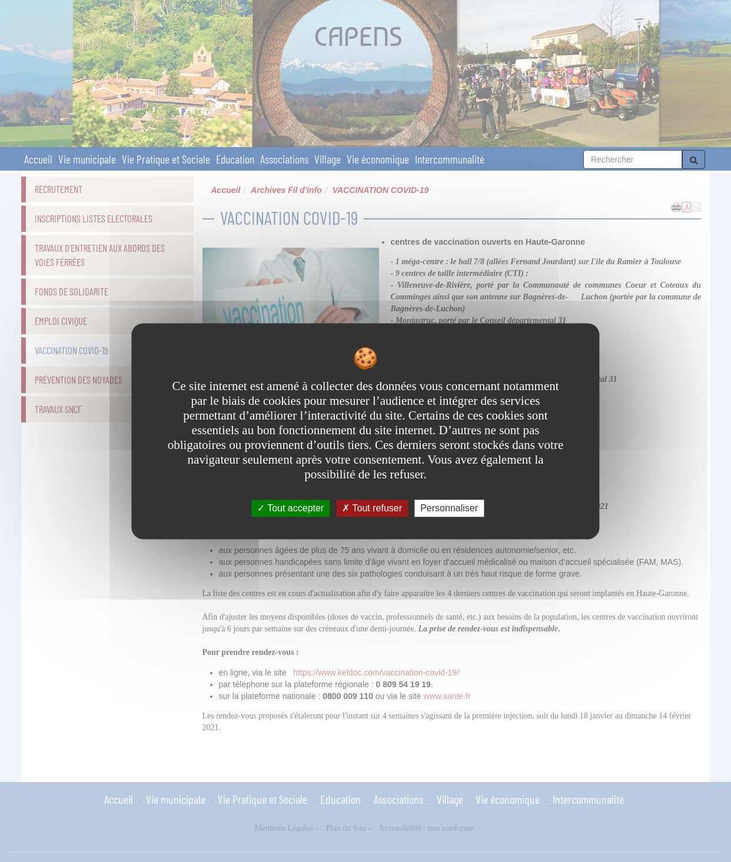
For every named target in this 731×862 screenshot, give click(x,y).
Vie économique (378, 159)
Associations (284, 159)
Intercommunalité (449, 159)
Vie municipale (87, 159)
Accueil (38, 159)
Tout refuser (372, 508)
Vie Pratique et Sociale (166, 159)
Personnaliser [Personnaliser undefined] (449, 508)
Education (235, 159)
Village (327, 159)
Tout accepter (290, 508)
